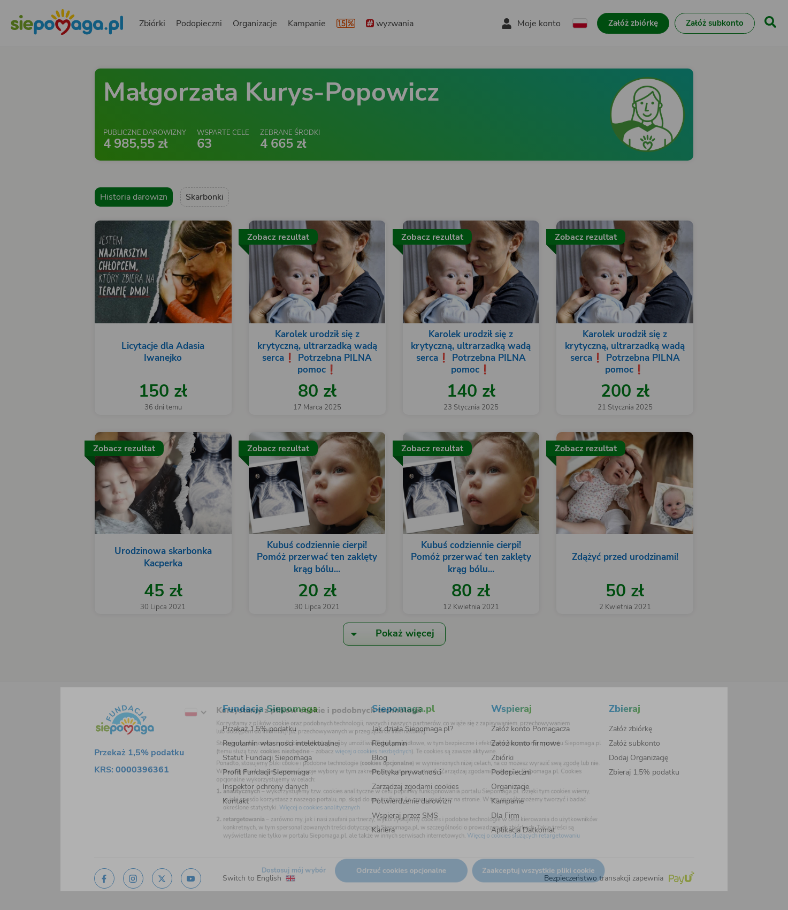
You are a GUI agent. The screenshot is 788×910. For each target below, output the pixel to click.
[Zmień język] (159, 698)
